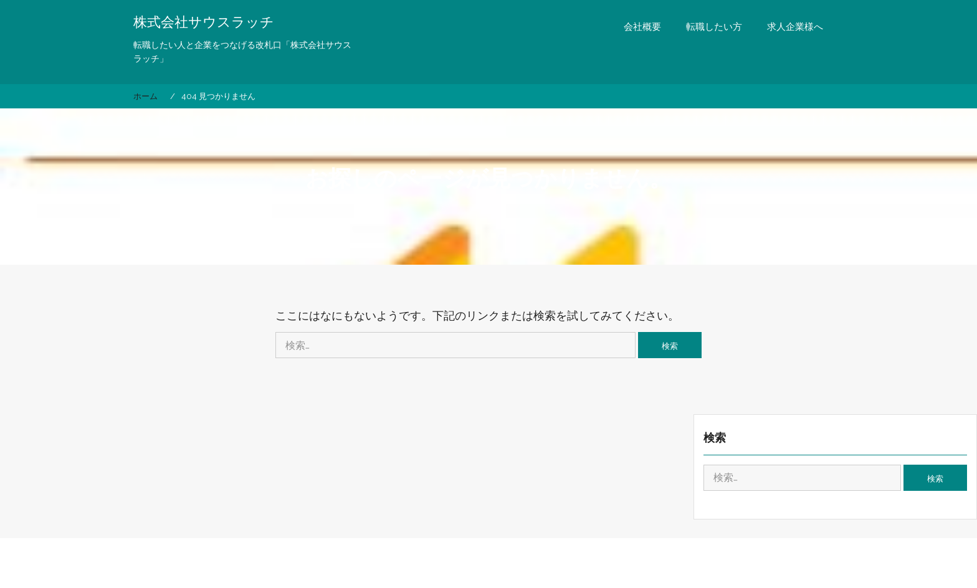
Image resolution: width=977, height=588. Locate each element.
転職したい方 (714, 26)
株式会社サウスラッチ (203, 22)
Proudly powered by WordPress (410, 565)
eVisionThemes (603, 565)
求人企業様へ (795, 26)
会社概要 (642, 26)
